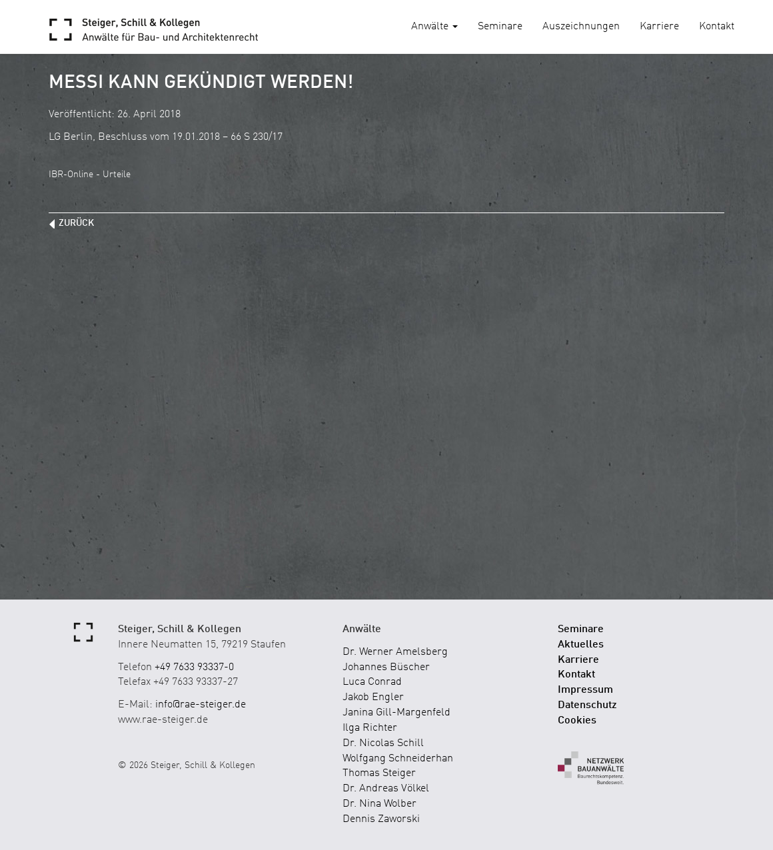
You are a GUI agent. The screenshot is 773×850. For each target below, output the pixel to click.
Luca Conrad (372, 682)
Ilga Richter (370, 728)
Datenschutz (587, 705)
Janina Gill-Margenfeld (396, 712)
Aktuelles (581, 644)
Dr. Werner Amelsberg (395, 652)
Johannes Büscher (386, 667)
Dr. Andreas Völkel (386, 788)
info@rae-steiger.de (200, 704)
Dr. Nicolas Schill (383, 743)
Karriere (659, 26)
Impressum (585, 690)
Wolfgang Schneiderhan (398, 758)
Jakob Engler (373, 697)
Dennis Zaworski (381, 819)
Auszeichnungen (581, 26)
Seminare (500, 26)
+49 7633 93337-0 (194, 667)
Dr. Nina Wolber (379, 804)
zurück (76, 223)
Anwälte (434, 26)
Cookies (577, 720)
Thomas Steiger (379, 773)
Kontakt (716, 26)
